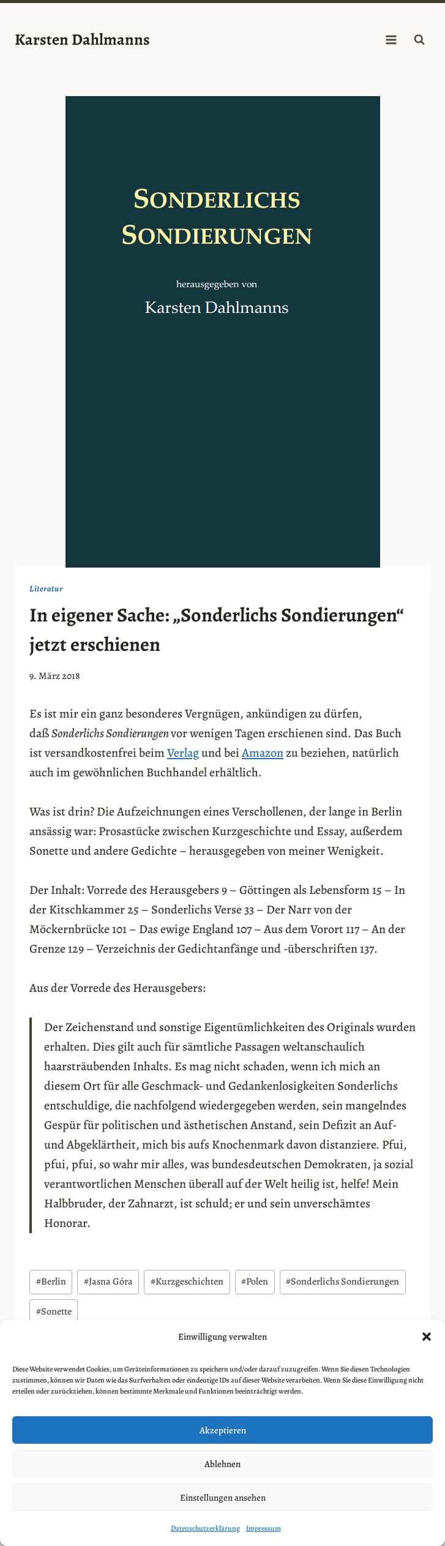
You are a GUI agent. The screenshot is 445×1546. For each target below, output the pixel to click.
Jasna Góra (108, 1281)
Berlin (51, 1281)
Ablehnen (222, 1464)
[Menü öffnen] (391, 39)
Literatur (45, 589)
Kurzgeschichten (187, 1281)
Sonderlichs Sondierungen (342, 1281)
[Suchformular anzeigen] (419, 40)
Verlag (183, 753)
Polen (254, 1281)
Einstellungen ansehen (223, 1498)
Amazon (262, 753)
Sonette (54, 1311)
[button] (427, 1336)
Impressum (263, 1528)
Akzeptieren (223, 1430)
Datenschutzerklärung (205, 1528)
